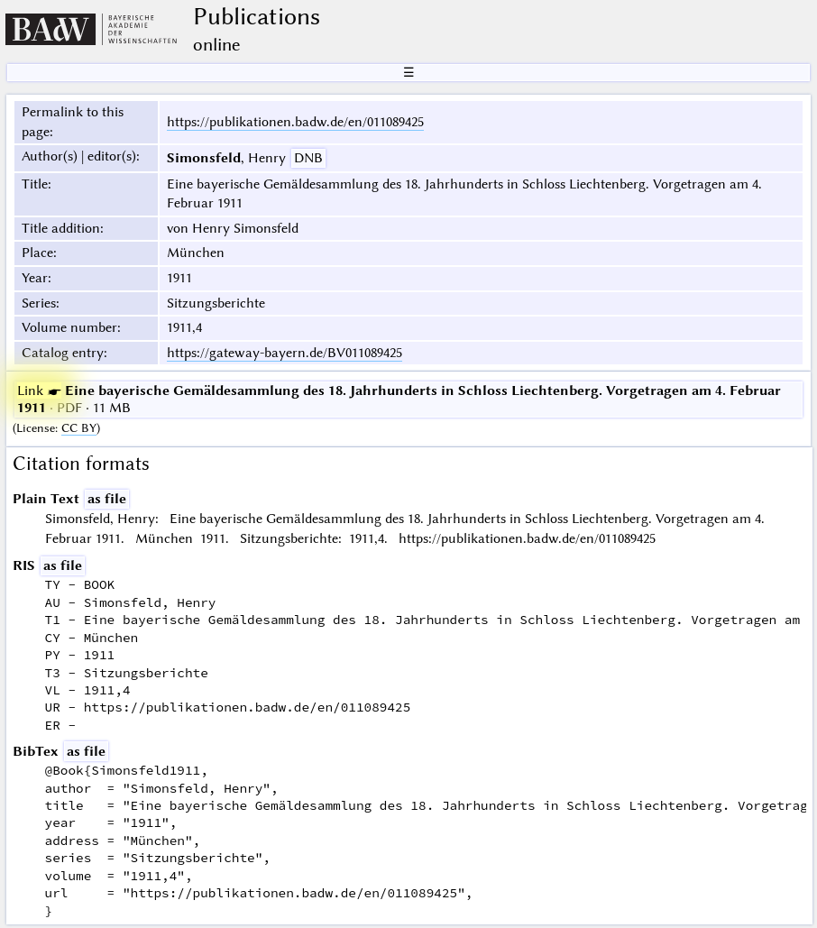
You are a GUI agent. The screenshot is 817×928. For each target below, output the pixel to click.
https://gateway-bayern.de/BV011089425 (284, 353)
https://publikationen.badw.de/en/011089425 (295, 122)
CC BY (78, 428)
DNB (308, 158)
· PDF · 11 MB (399, 398)
